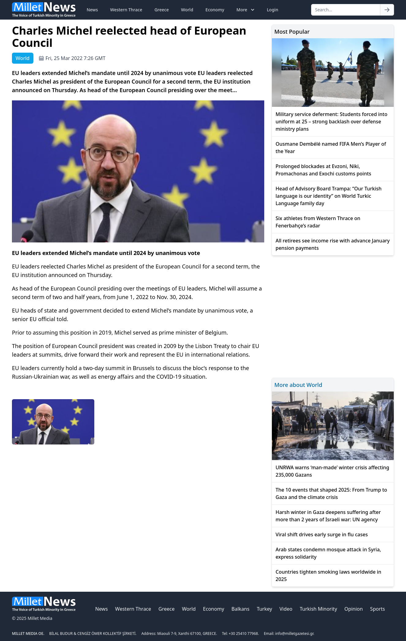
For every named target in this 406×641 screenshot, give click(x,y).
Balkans (240, 608)
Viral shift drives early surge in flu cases (322, 534)
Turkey (264, 608)
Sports (377, 608)
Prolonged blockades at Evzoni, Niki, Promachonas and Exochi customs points (323, 170)
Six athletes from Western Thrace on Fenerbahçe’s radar (318, 222)
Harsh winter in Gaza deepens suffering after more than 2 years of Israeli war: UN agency (328, 516)
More (246, 10)
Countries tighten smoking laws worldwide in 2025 (328, 575)
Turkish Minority (318, 608)
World (187, 10)
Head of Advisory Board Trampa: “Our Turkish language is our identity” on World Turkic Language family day (329, 196)
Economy (214, 10)
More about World (298, 384)
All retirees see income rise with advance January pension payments (333, 244)
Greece (161, 10)
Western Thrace (126, 10)
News (92, 10)
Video (286, 608)
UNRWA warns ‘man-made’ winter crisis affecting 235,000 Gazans (332, 471)
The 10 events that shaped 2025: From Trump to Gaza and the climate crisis (331, 493)
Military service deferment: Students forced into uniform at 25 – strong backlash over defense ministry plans (331, 121)
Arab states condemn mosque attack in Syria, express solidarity (328, 553)
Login (272, 10)
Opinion (353, 608)
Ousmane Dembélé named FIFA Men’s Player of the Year (331, 148)
